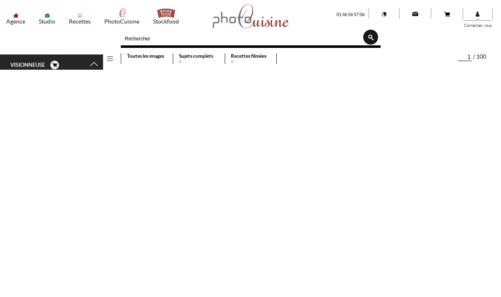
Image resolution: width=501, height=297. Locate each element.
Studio (47, 21)
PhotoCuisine (121, 21)
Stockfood (166, 21)
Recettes (80, 21)
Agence (15, 21)
